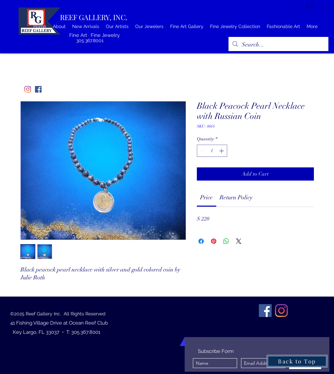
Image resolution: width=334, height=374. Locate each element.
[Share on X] (239, 241)
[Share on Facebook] (201, 241)
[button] (296, 6)
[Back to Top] (297, 361)
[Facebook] (38, 89)
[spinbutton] (212, 151)
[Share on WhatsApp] (226, 241)
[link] (206, 197)
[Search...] (278, 45)
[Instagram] (27, 89)
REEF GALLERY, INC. (94, 17)
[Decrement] (202, 151)
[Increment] (222, 151)
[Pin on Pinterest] (214, 241)
